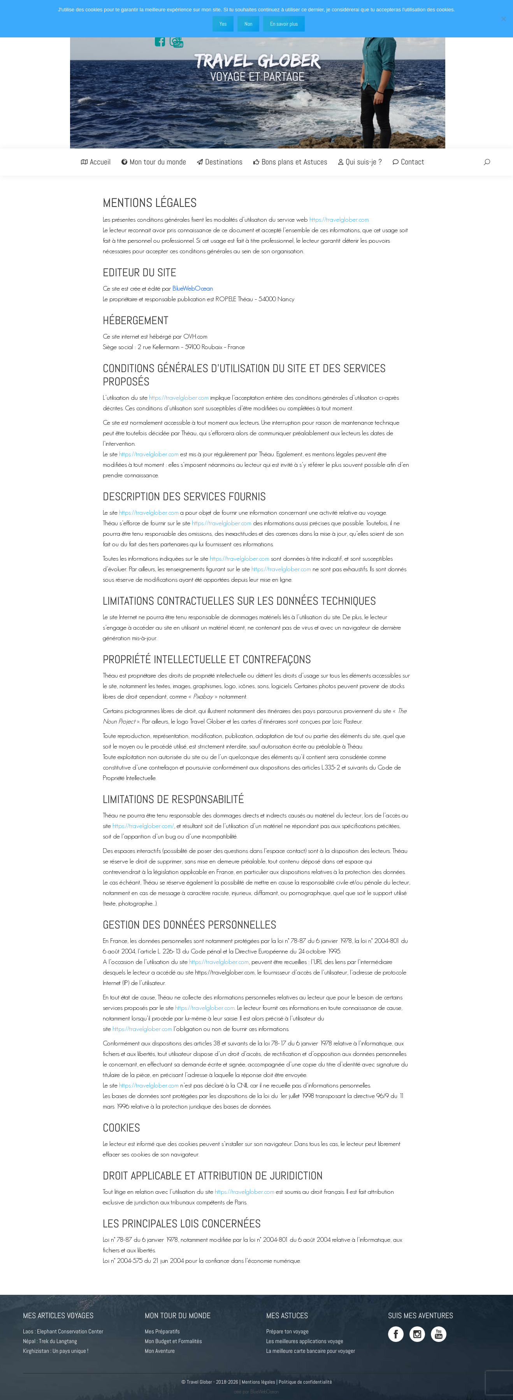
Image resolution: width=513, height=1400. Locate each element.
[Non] (503, 19)
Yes (223, 23)
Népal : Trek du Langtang (50, 1341)
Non (248, 23)
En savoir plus (284, 23)
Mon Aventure (160, 1350)
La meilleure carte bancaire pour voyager (310, 1350)
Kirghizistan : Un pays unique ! (55, 1350)
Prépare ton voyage (287, 1331)
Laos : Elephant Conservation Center (63, 1331)
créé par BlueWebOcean (256, 1392)
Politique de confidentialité (305, 1382)
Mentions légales (258, 1382)
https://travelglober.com (339, 219)
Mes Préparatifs (162, 1331)
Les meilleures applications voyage (304, 1341)
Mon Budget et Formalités (173, 1341)
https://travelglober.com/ (143, 825)
